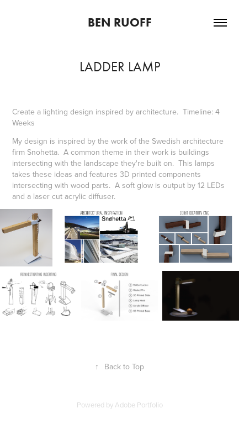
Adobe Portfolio (139, 405)
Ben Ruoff (120, 22)
